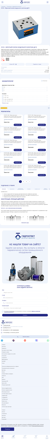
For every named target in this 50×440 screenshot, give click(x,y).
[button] (49, 189)
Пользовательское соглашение (8, 368)
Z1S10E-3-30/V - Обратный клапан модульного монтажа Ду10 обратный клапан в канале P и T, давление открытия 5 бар (37, 166)
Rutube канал (4, 401)
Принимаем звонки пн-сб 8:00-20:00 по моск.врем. (13, 326)
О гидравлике (4, 397)
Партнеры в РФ (5, 381)
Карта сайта (4, 383)
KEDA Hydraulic (5, 359)
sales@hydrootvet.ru (7, 327)
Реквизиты (4, 348)
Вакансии (4, 404)
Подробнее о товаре (37, 64)
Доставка (4, 370)
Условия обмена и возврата (7, 373)
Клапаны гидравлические (7, 390)
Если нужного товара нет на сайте (9, 353)
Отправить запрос (5, 352)
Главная (3, 344)
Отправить (25, 315)
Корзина (3, 379)
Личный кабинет (5, 402)
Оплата (3, 371)
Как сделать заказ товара (7, 350)
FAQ (2, 377)
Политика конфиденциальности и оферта (10, 366)
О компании (4, 357)
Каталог (3, 411)
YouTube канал (5, 399)
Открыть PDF (12, 64)
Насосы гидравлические (7, 388)
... (23, 6)
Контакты (4, 346)
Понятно (7, 429)
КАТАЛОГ (3, 361)
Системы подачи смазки (7, 393)
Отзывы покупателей (6, 384)
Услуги (3, 363)
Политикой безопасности (37, 426)
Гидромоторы (4, 395)
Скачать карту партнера (6, 406)
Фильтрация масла (6, 391)
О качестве (4, 355)
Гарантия (4, 375)
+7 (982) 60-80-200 (6, 325)
